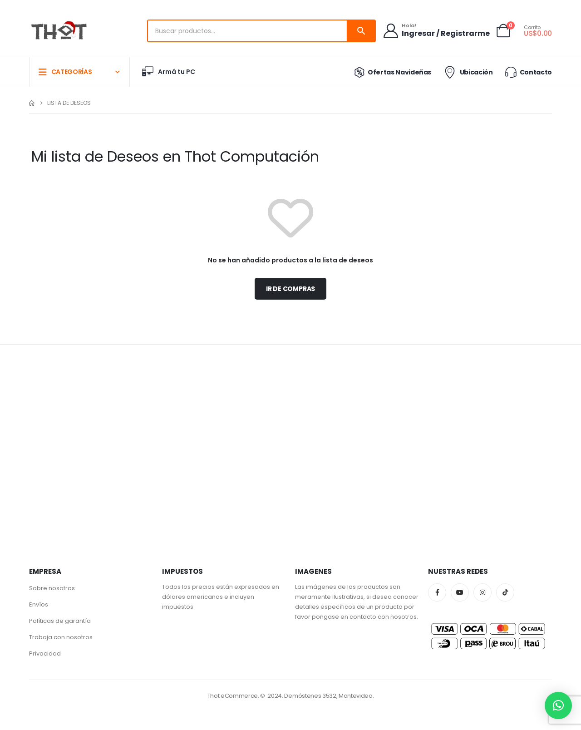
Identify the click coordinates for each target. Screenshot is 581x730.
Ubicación (467, 72)
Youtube (460, 592)
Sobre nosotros (52, 588)
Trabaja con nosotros (61, 637)
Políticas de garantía (60, 621)
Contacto (528, 72)
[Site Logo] (59, 31)
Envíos (38, 604)
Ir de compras (290, 288)
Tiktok (505, 592)
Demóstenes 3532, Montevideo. (329, 695)
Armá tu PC (168, 72)
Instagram (482, 592)
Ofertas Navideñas (390, 72)
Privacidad (45, 653)
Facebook (437, 592)
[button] (558, 705)
